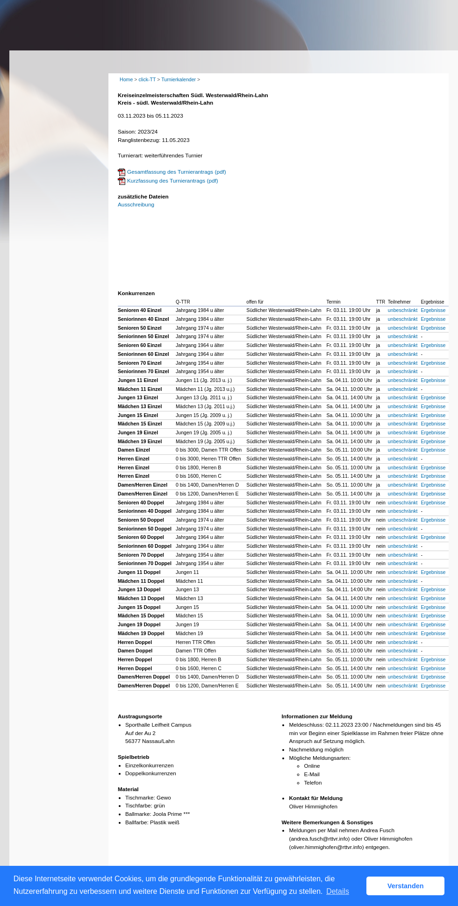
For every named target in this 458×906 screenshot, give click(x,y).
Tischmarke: (140, 797)
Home (126, 79)
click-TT (147, 79)
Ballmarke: (138, 814)
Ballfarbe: (137, 822)
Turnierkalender (178, 79)
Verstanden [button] (405, 886)
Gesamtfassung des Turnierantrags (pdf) (176, 172)
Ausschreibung (136, 204)
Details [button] (337, 891)
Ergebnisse (433, 310)
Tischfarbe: (138, 805)
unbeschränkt (403, 310)
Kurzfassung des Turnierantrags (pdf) (172, 180)
